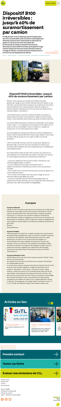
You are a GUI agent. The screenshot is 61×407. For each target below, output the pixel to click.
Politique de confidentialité (8, 391)
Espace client (4, 381)
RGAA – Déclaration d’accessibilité (11, 395)
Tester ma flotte (50, 3)
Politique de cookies (6, 393)
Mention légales (5, 389)
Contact (3, 383)
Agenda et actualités (12, 55)
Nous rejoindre (5, 385)
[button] (8, 347)
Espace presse (5, 379)
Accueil (4, 55)
